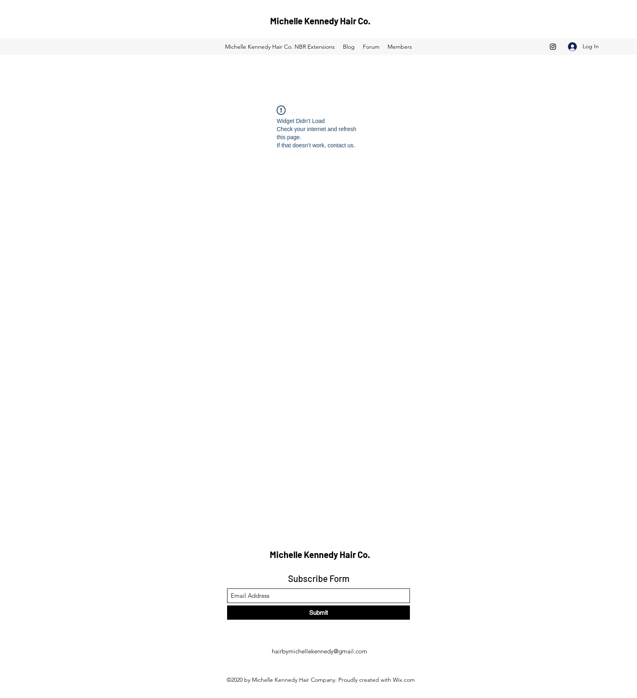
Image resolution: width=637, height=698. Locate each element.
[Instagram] (553, 47)
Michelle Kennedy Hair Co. (320, 20)
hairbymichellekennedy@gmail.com (319, 651)
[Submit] (318, 612)
